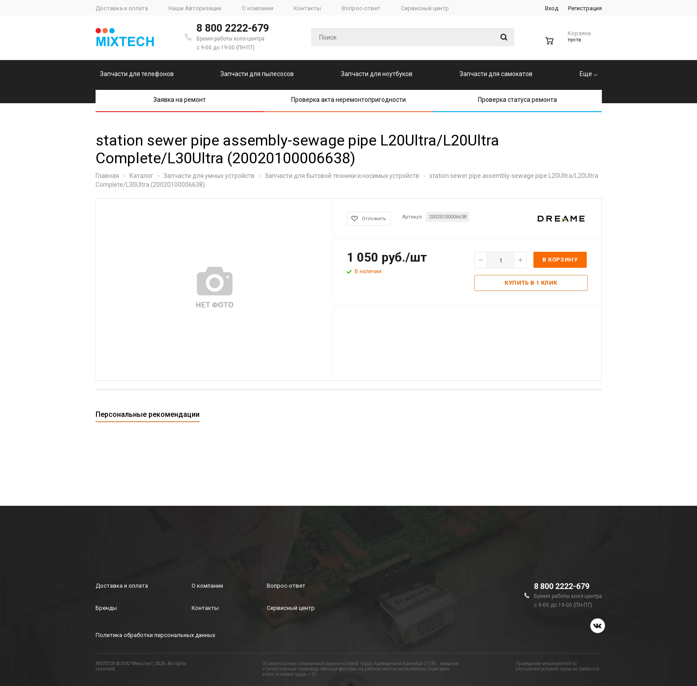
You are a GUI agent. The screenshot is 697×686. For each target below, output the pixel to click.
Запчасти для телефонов (137, 73)
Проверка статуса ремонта (517, 99)
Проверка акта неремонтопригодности (348, 99)
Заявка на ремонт (179, 99)
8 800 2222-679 (232, 28)
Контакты (205, 608)
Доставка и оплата (122, 585)
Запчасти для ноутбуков (377, 73)
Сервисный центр (291, 608)
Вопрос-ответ (286, 585)
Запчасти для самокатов (496, 73)
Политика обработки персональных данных (155, 635)
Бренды (106, 608)
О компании (207, 585)
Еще (588, 73)
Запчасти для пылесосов (257, 73)
